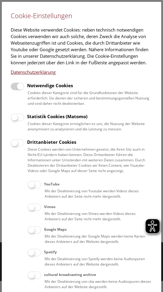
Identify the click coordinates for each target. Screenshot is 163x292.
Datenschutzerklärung (33, 72)
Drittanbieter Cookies (51, 142)
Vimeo (49, 206)
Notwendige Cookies (50, 85)
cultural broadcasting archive (70, 274)
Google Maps (55, 229)
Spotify (50, 251)
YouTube (51, 184)
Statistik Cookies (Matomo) (57, 116)
